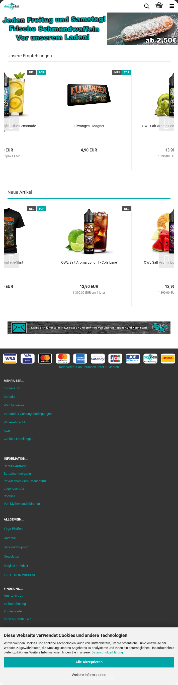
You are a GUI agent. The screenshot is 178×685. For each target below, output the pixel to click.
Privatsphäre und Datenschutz (25, 481)
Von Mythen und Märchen (22, 503)
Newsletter (11, 556)
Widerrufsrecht (14, 422)
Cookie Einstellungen (18, 439)
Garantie (10, 538)
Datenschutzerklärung (107, 652)
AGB (7, 431)
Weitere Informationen (89, 675)
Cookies (9, 496)
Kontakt (9, 397)
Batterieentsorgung (17, 473)
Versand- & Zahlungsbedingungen (28, 414)
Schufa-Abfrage (15, 466)
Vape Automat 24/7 (17, 619)
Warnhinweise (14, 405)
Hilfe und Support (16, 547)
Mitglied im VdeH (16, 566)
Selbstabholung (15, 604)
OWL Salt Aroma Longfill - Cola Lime (89, 262)
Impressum (12, 388)
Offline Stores (13, 596)
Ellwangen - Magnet (89, 126)
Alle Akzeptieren (89, 662)
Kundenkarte (13, 611)
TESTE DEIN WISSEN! (19, 575)
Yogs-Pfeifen (13, 529)
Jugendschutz (14, 488)
